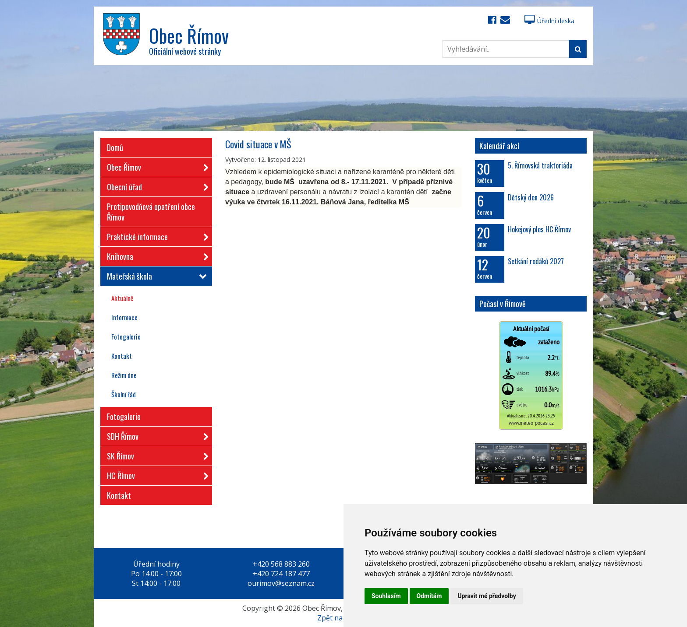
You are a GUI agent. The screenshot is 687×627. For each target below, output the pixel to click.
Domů (115, 147)
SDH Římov (155, 434)
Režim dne (124, 375)
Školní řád (123, 394)
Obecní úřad (155, 185)
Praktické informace (155, 235)
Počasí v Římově (502, 303)
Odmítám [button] (429, 595)
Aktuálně (122, 298)
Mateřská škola (155, 276)
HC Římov (155, 474)
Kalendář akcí (499, 145)
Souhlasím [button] (386, 595)
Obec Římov (155, 165)
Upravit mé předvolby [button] (486, 595)
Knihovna (155, 255)
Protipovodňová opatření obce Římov (151, 212)
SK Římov (155, 454)
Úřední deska (549, 21)
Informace (124, 317)
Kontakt (121, 356)
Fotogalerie (126, 336)
